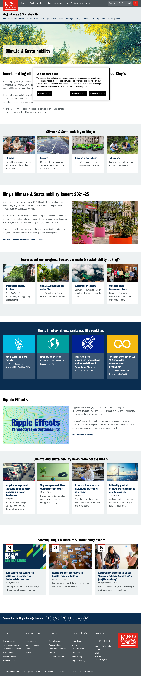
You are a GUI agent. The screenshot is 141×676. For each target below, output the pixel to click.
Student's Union (82, 649)
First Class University (50, 356)
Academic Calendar (59, 657)
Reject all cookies (79, 93)
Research (44, 158)
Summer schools (13, 657)
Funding (96, 19)
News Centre (82, 641)
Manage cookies (86, 672)
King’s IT (59, 653)
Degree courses (13, 641)
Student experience (13, 661)
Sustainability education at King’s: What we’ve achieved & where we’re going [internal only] (115, 576)
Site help (61, 672)
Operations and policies (86, 158)
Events (82, 645)
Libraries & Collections (59, 649)
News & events (107, 19)
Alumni (128, 3)
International (13, 653)
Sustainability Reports (85, 286)
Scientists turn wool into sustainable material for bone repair (87, 489)
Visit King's (82, 653)
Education (10, 158)
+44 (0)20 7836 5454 (103, 641)
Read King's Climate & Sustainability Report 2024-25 (23, 239)
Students (112, 3)
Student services (59, 641)
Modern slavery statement (45, 672)
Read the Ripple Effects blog (82, 434)
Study (25, 3)
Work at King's (82, 657)
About (90, 3)
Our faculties (77, 3)
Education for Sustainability (13, 19)
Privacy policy (27, 672)
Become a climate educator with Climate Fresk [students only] (67, 574)
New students (36, 641)
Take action (86, 19)
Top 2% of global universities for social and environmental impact (87, 360)
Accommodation (59, 645)
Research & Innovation (58, 3)
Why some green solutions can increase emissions (52, 487)
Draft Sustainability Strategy (15, 287)
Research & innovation (35, 19)
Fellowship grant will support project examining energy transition (122, 489)
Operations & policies (54, 19)
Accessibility (72, 672)
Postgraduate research (13, 649)
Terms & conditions (11, 672)
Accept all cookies (97, 93)
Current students (36, 645)
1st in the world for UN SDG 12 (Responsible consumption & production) (122, 361)
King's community (82, 661)
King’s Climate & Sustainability (20, 14)
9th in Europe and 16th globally (17, 358)
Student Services (38, 3)
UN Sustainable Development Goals (118, 287)
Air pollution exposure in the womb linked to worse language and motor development (18, 490)
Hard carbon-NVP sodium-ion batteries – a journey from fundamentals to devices (20, 576)
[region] (71, 84)
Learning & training (72, 19)
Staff (121, 3)
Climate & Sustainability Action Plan (52, 287)
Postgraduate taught (13, 645)
